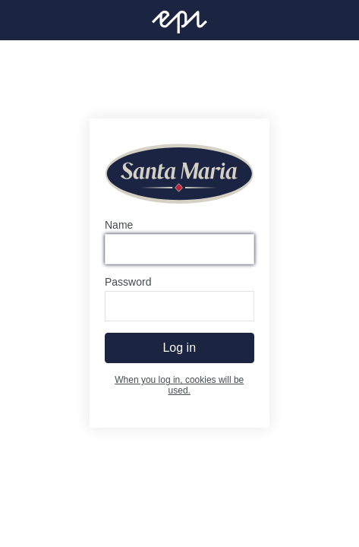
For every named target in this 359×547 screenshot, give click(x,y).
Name (119, 226)
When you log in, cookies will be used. (179, 386)
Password (128, 283)
